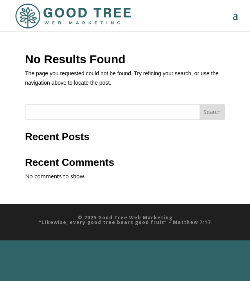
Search (212, 112)
